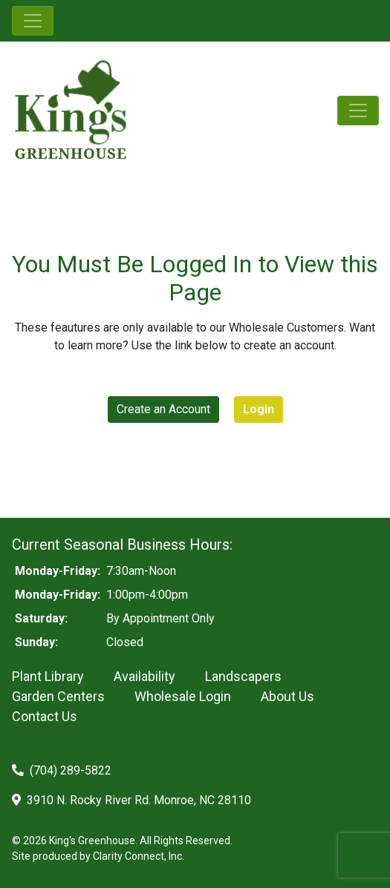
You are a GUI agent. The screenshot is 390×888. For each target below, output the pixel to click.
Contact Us (44, 716)
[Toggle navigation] (32, 21)
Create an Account (163, 409)
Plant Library (48, 676)
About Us (287, 696)
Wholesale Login (182, 696)
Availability (144, 676)
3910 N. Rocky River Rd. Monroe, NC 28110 (131, 800)
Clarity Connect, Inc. (138, 856)
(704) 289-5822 (61, 770)
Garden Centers (58, 696)
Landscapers (243, 676)
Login (258, 409)
